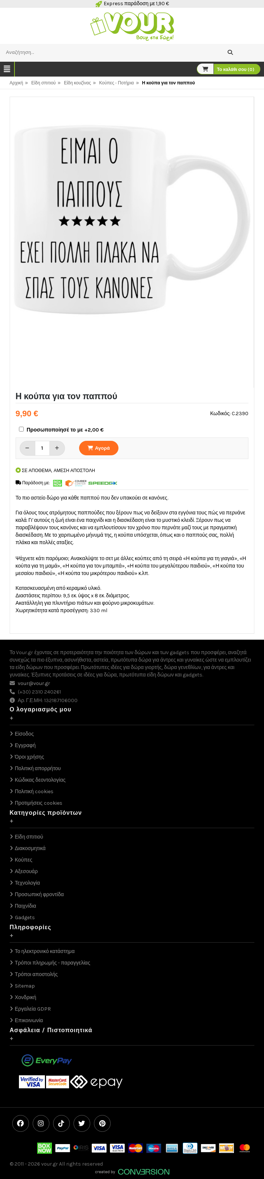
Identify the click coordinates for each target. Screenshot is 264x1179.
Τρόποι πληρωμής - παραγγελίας (52, 963)
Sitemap (25, 986)
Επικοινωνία (29, 1020)
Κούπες (23, 860)
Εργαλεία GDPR (33, 1009)
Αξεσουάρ (26, 871)
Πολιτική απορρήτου (38, 768)
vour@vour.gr (34, 683)
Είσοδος (24, 734)
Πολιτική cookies (34, 791)
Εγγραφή (25, 745)
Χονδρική (25, 997)
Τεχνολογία (27, 883)
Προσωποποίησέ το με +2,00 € (65, 430)
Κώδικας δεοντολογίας (40, 780)
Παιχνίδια (25, 906)
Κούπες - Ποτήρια (116, 82)
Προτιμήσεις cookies (38, 803)
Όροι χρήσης (29, 757)
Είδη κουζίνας (77, 82)
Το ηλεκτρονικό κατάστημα (45, 951)
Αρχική (16, 82)
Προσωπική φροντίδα (39, 894)
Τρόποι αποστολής (36, 974)
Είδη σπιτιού (43, 82)
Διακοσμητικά (30, 848)
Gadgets (25, 917)
